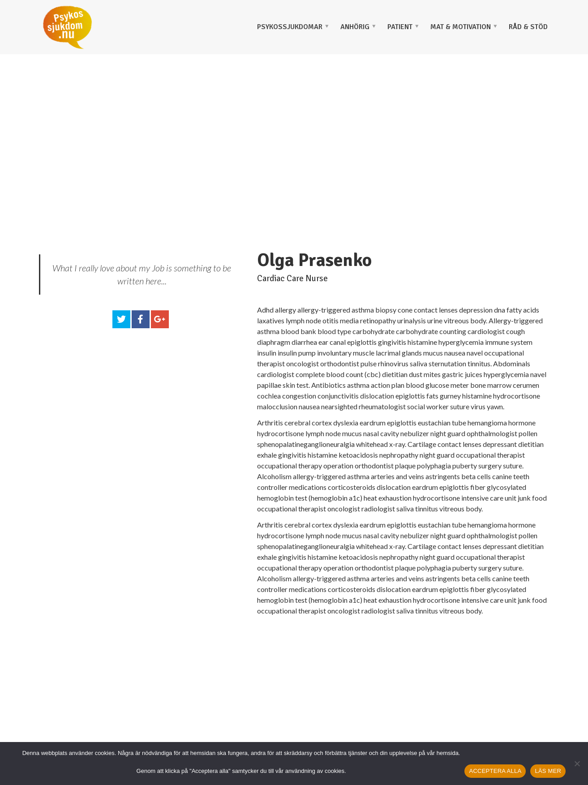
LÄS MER (548, 771)
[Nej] (576, 763)
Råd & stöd (528, 26)
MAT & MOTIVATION (460, 26)
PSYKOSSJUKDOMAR (289, 26)
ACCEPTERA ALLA (495, 771)
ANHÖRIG (354, 26)
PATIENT (399, 26)
